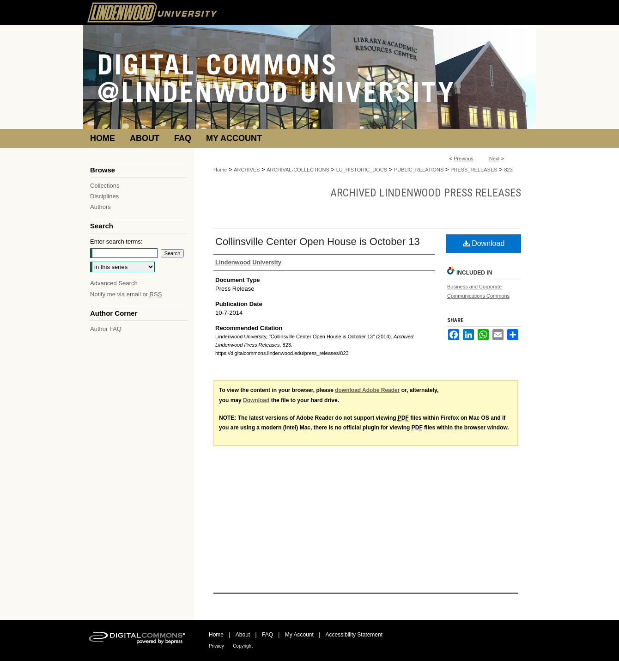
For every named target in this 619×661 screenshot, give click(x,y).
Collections (105, 185)
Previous (463, 158)
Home (220, 169)
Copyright (243, 646)
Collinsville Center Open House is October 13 (317, 241)
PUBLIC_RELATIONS (418, 169)
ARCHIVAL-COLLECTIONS (298, 169)
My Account (299, 634)
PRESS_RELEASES (474, 169)
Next (494, 158)
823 (508, 169)
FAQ (267, 634)
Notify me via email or (126, 294)
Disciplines (104, 196)
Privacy (216, 646)
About (243, 634)
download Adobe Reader (367, 390)
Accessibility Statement (354, 634)
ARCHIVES (247, 169)
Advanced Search (114, 283)
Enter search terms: (116, 241)
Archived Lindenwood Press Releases (425, 192)
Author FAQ (105, 328)
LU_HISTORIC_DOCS (361, 169)
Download (484, 243)
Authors (100, 206)
